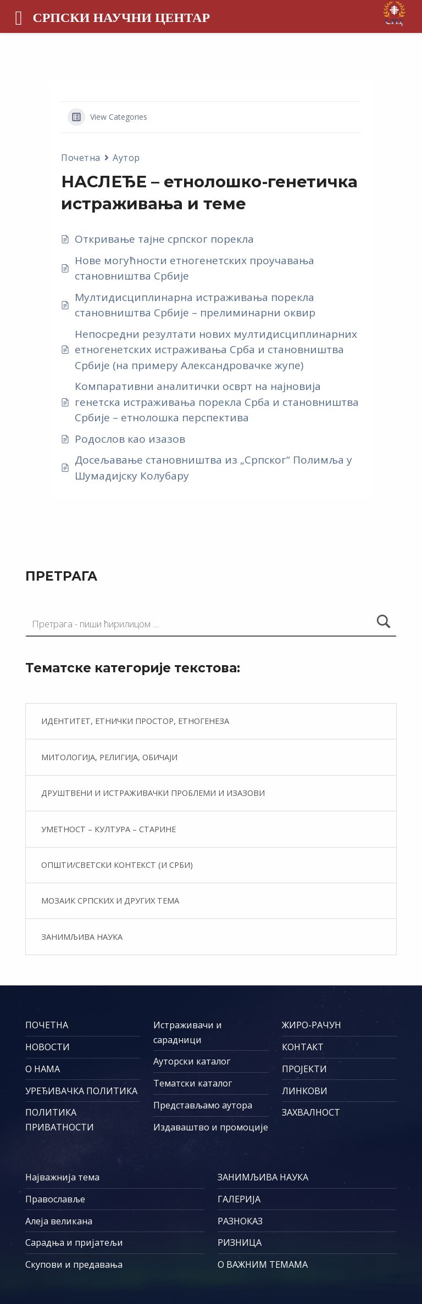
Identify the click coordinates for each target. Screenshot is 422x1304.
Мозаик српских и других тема (110, 900)
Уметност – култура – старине (108, 828)
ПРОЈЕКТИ (304, 1069)
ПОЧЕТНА (46, 1025)
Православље (55, 1199)
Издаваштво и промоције (210, 1127)
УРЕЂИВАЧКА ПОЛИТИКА (81, 1091)
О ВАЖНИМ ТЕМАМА (263, 1264)
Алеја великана (58, 1221)
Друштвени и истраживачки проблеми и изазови (153, 792)
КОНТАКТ (303, 1047)
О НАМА (42, 1069)
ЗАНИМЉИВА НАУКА (263, 1177)
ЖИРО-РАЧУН (311, 1025)
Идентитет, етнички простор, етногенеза (135, 720)
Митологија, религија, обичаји (109, 756)
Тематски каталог (192, 1083)
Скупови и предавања (74, 1264)
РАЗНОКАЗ (240, 1221)
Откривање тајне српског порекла (164, 239)
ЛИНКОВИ (304, 1091)
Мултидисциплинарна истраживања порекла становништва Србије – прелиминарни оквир (195, 305)
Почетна (81, 158)
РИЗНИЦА (240, 1242)
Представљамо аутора (202, 1105)
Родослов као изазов (130, 439)
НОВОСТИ (47, 1047)
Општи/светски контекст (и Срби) (117, 864)
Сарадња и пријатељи (74, 1242)
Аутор (126, 158)
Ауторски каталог (191, 1061)
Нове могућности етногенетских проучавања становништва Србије (194, 268)
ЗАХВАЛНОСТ (311, 1112)
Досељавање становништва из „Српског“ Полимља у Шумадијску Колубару (213, 468)
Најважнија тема (62, 1177)
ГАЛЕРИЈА (239, 1199)
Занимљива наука (82, 936)
